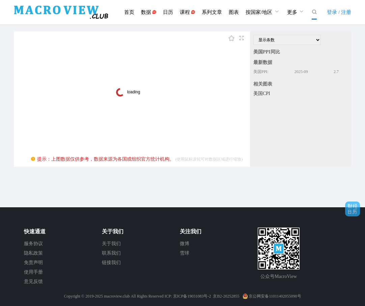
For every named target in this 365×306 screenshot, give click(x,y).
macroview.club (117, 296)
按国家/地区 (263, 11)
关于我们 (111, 243)
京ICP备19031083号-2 (192, 296)
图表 (234, 12)
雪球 (184, 253)
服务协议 (33, 243)
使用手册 (33, 272)
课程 (187, 12)
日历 (168, 12)
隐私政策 (33, 253)
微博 (184, 243)
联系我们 (111, 253)
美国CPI (261, 93)
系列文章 (212, 12)
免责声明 (33, 262)
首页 (129, 12)
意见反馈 (33, 281)
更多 (296, 11)
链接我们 (111, 262)
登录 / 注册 (339, 12)
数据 (148, 12)
